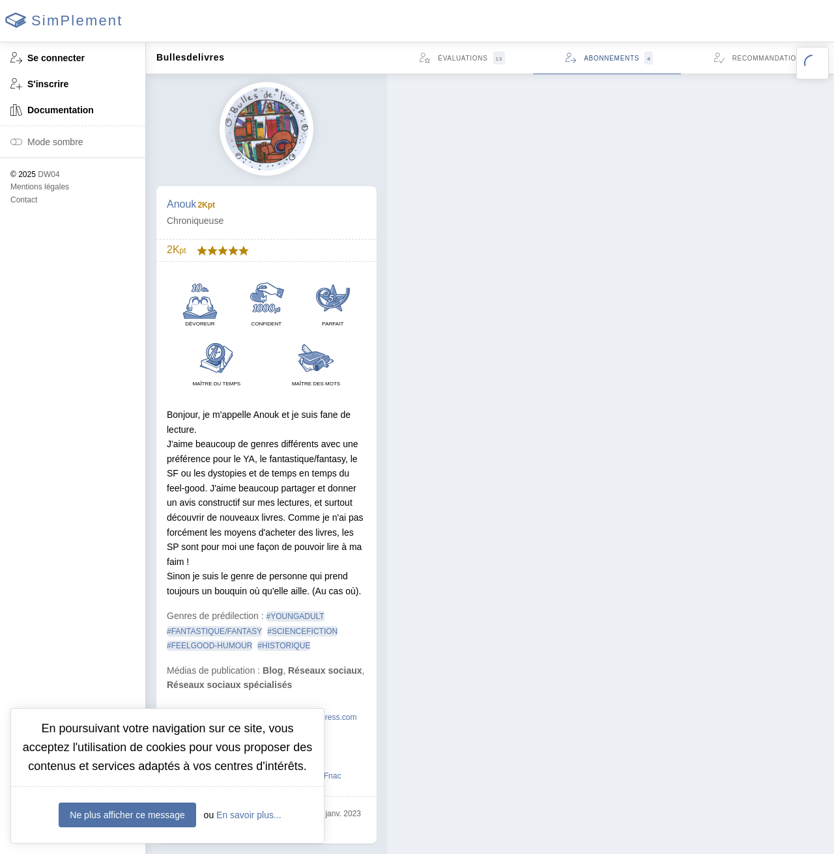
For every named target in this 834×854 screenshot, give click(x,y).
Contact (23, 199)
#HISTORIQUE (283, 645)
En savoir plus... (248, 815)
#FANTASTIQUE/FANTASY (214, 631)
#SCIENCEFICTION (302, 631)
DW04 (48, 174)
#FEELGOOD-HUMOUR (209, 645)
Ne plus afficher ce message (127, 815)
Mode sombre (46, 143)
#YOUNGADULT (295, 616)
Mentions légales (39, 186)
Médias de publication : (213, 670)
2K (176, 250)
